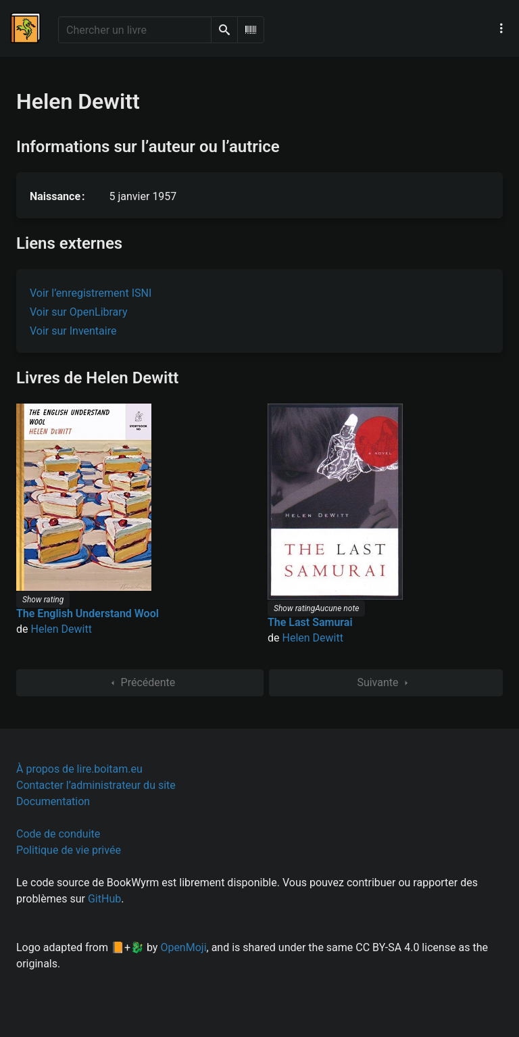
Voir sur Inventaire (73, 330)
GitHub (104, 898)
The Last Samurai (310, 622)
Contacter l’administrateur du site (96, 785)
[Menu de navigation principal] (501, 28)
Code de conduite (58, 833)
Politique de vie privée (68, 850)
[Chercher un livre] (135, 29)
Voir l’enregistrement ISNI (90, 293)
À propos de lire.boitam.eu (79, 769)
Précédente (140, 683)
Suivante (385, 683)
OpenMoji (183, 947)
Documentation (53, 801)
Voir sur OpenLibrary (78, 312)
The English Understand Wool (87, 613)
